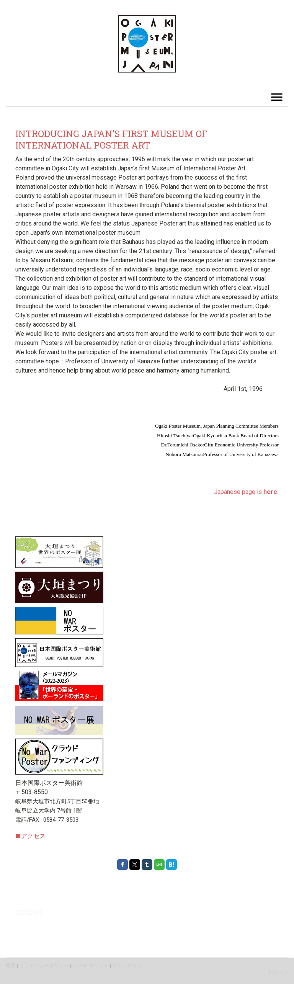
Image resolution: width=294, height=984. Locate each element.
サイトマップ (127, 965)
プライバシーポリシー (44, 965)
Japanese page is (246, 491)
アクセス (30, 836)
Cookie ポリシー (90, 965)
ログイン (278, 973)
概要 (11, 965)
